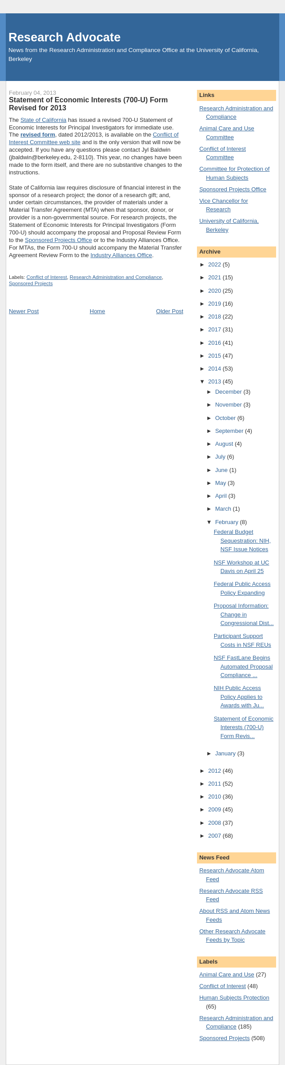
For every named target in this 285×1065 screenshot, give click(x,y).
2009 (215, 809)
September (230, 431)
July (221, 456)
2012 (215, 770)
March (224, 508)
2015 (215, 355)
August (225, 443)
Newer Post (24, 311)
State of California (43, 120)
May (221, 483)
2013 (215, 381)
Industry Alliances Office (121, 255)
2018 (215, 316)
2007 (215, 835)
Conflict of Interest (47, 277)
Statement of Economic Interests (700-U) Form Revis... (243, 727)
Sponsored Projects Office (58, 240)
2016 (215, 342)
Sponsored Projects (31, 283)
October (226, 418)
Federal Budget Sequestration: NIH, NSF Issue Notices (242, 540)
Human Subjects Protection (234, 997)
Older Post (169, 311)
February (227, 522)
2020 (215, 290)
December (229, 391)
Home (97, 311)
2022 (215, 264)
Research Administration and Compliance (116, 277)
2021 (215, 277)
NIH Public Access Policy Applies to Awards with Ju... (239, 697)
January (226, 753)
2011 (215, 783)
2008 (215, 822)
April (222, 495)
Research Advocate (64, 37)
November (229, 404)
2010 (215, 796)
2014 (215, 368)
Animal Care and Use (226, 974)
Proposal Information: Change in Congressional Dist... (244, 614)
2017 (215, 329)
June (222, 470)
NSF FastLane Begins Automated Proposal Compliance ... (243, 666)
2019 (215, 303)
